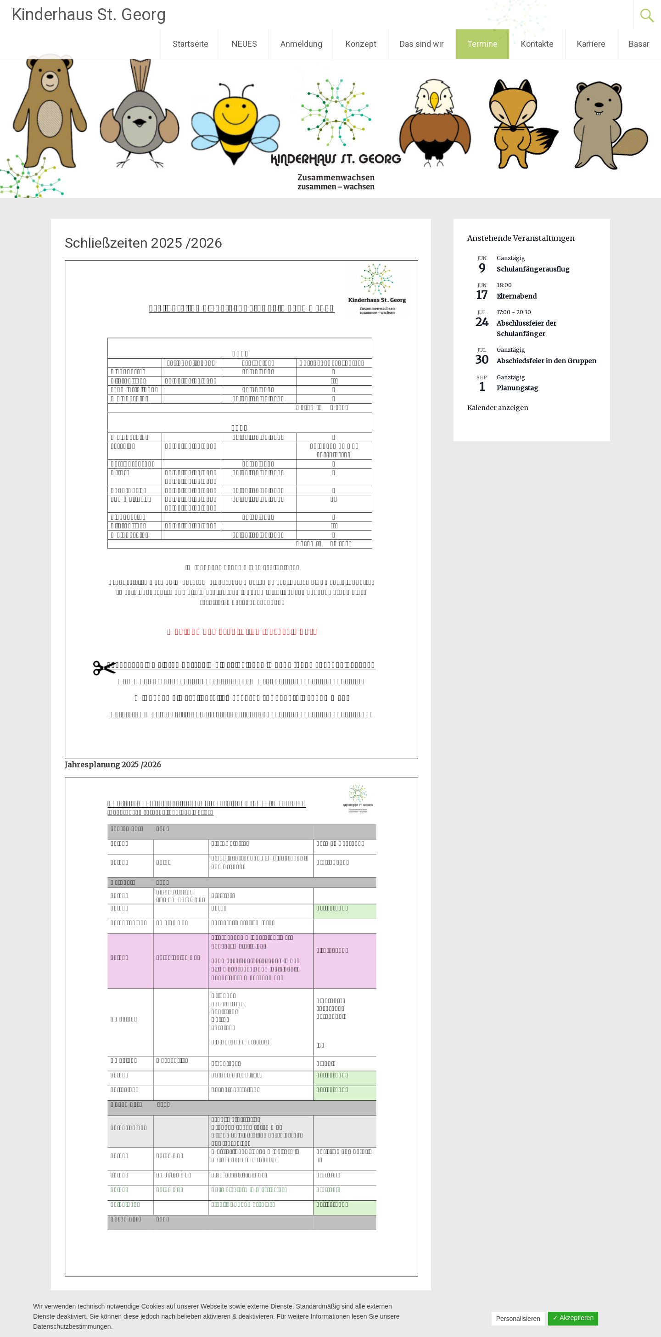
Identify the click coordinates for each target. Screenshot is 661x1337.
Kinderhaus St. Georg (88, 14)
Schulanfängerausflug (533, 269)
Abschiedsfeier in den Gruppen (546, 361)
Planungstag (517, 388)
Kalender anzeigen (497, 408)
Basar (639, 44)
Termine (482, 44)
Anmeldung (301, 44)
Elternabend (517, 296)
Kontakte (537, 44)
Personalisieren (518, 1318)
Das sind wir (422, 44)
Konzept (361, 44)
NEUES (244, 44)
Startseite (190, 44)
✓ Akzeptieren (573, 1317)
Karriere (591, 44)
